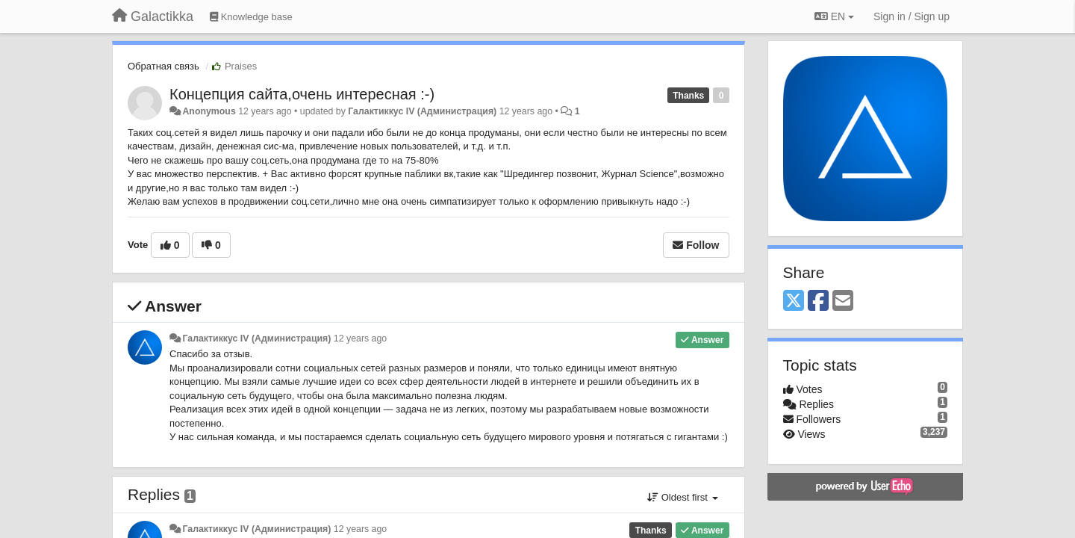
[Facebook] (818, 301)
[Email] (842, 301)
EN (834, 16)
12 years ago (360, 338)
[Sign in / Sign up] (911, 16)
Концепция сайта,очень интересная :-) (301, 94)
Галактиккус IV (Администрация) (422, 111)
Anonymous (208, 111)
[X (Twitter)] (793, 301)
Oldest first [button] (682, 497)
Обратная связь (163, 66)
